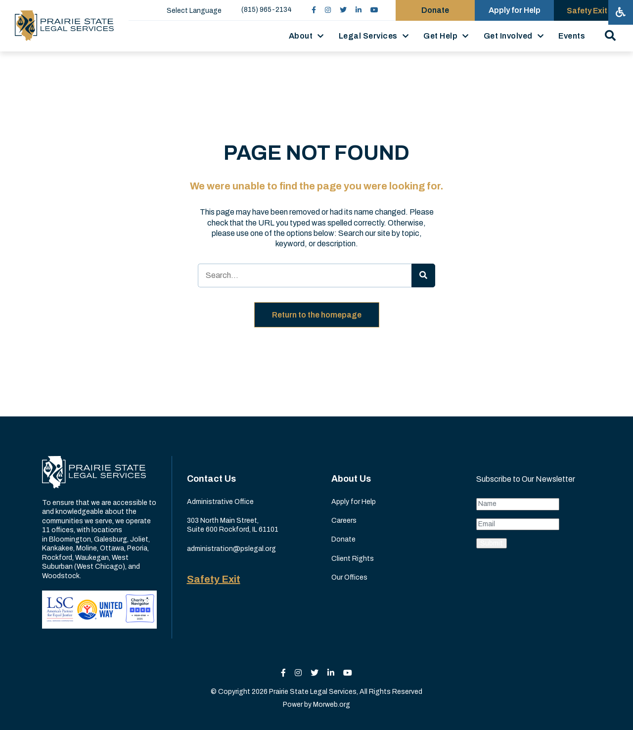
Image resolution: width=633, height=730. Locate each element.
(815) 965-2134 (266, 9)
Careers (344, 520)
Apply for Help (353, 501)
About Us (351, 479)
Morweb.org (331, 704)
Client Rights (352, 558)
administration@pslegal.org (231, 548)
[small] (314, 10)
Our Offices (349, 577)
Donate (343, 539)
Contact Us (211, 479)
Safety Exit (213, 579)
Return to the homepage (317, 315)
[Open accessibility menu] (620, 12)
